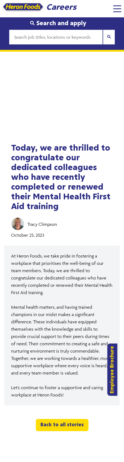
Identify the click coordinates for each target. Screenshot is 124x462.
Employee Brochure (112, 369)
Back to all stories (62, 424)
